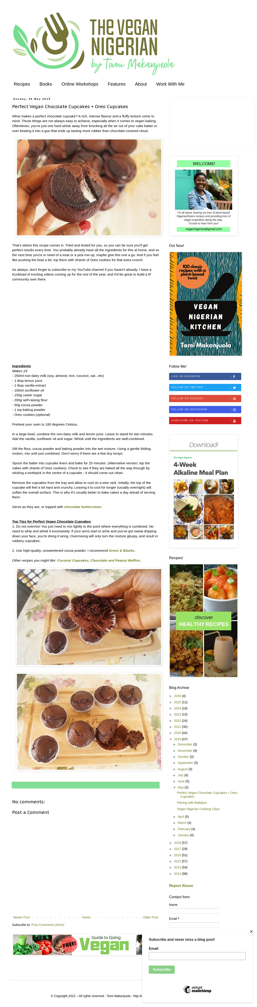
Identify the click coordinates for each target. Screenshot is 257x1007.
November (185, 750)
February (184, 829)
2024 (178, 708)
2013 (178, 873)
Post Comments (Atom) (48, 925)
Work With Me (170, 84)
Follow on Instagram (206, 409)
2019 (178, 739)
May (181, 787)
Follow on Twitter (206, 387)
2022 (178, 720)
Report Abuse (181, 886)
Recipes (22, 84)
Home (86, 917)
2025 (178, 702)
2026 (178, 696)
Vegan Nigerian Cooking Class (198, 809)
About (141, 84)
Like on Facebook (206, 376)
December (185, 744)
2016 (178, 855)
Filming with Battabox (192, 802)
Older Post (150, 917)
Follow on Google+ (206, 398)
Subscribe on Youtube (206, 420)
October (184, 757)
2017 (178, 849)
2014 (178, 867)
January (184, 835)
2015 (178, 861)
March (182, 823)
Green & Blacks (121, 550)
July (181, 775)
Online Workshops (80, 84)
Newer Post (21, 917)
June (181, 781)
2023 (178, 714)
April (181, 816)
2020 (178, 733)
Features (117, 84)
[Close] (251, 931)
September (186, 763)
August (183, 769)
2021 (178, 727)
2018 (178, 843)
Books (45, 84)
